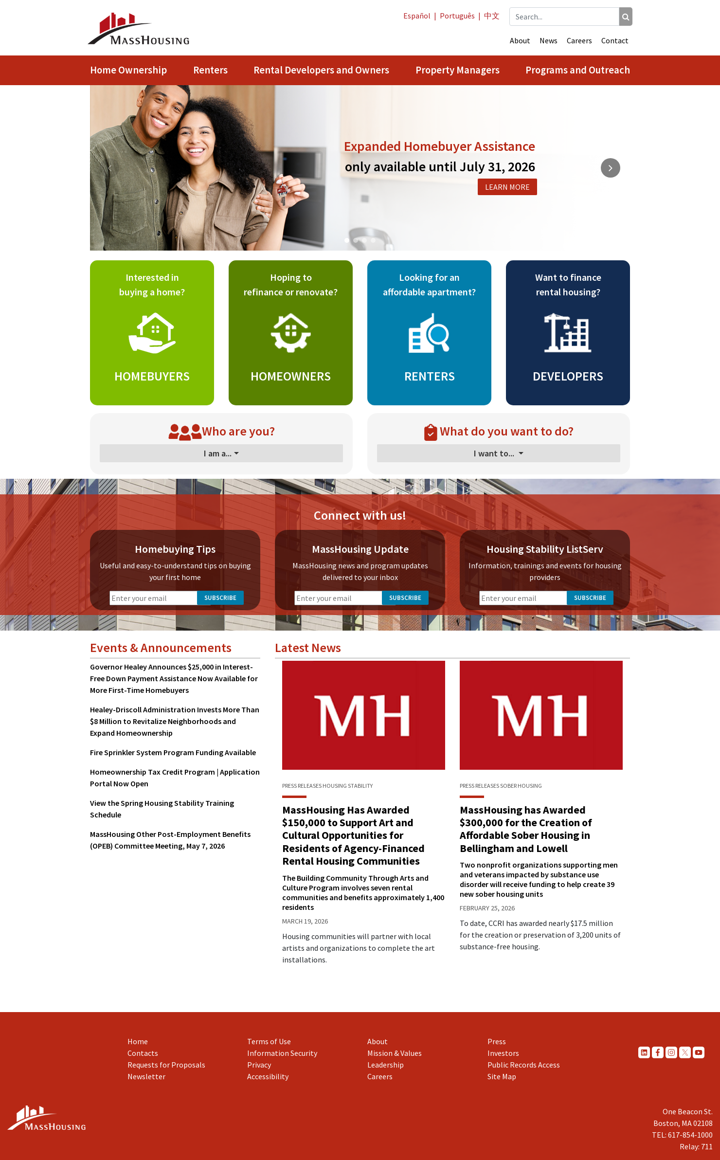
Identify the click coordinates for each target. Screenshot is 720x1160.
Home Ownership (128, 70)
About (520, 40)
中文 (492, 15)
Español (417, 15)
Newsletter (146, 1076)
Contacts (142, 1053)
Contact (615, 40)
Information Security (282, 1053)
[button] (346, 240)
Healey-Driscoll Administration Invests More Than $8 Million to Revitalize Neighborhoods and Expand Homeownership (174, 721)
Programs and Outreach (577, 70)
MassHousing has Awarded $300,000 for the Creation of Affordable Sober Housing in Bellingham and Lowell (526, 829)
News (549, 40)
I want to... (495, 453)
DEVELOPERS (568, 376)
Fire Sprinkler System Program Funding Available (173, 752)
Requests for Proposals (166, 1064)
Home (137, 1041)
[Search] (625, 16)
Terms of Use (269, 1041)
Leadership (385, 1064)
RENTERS (429, 376)
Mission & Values (394, 1053)
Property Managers (457, 70)
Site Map (501, 1076)
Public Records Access (523, 1064)
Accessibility (267, 1076)
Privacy (259, 1064)
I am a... (218, 453)
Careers (579, 40)
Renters (210, 70)
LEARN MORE (507, 187)
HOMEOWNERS (291, 376)
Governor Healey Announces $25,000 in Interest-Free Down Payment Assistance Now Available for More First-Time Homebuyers (174, 678)
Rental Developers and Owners (321, 70)
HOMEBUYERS (152, 376)
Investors (503, 1053)
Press (496, 1041)
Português (457, 15)
